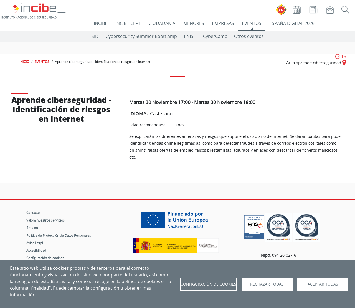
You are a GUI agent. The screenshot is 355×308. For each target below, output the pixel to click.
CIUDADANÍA (162, 23)
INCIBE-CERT (128, 23)
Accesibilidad (36, 250)
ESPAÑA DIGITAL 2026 (292, 23)
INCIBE (100, 23)
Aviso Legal (34, 243)
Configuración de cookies (45, 258)
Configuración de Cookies (208, 284)
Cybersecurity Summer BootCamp (141, 36)
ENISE (190, 36)
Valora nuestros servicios (45, 220)
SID (95, 36)
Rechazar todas (267, 284)
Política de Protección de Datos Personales (58, 235)
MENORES (193, 23)
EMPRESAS (223, 23)
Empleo (32, 227)
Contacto (33, 212)
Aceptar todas (323, 284)
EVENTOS (251, 23)
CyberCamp (215, 36)
